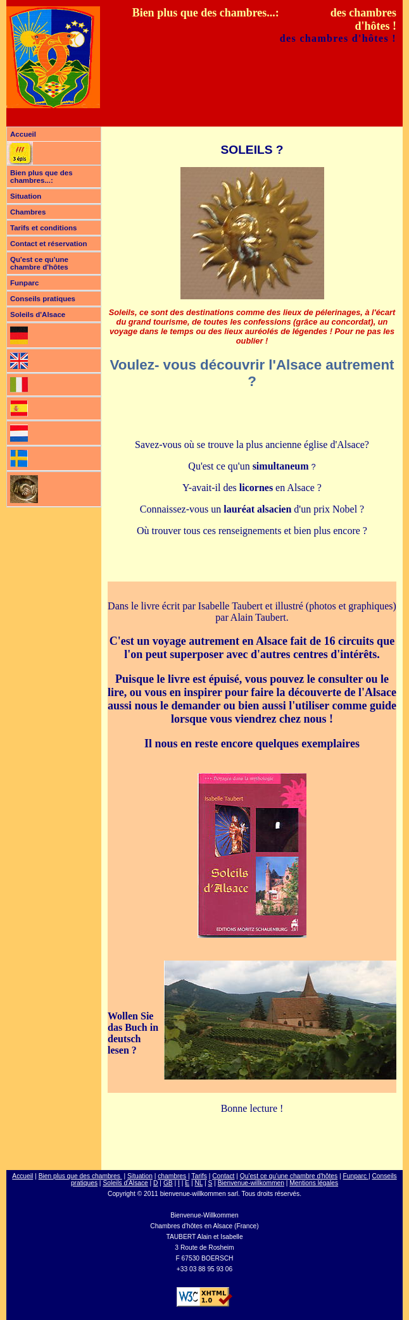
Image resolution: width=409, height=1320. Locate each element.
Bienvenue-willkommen (251, 1183)
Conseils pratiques (42, 298)
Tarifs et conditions (43, 228)
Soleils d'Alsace (37, 314)
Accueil (23, 134)
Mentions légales (313, 1183)
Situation (25, 196)
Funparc (24, 283)
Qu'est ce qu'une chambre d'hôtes (39, 263)
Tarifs (198, 1176)
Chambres (28, 212)
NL (198, 1183)
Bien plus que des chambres (80, 1176)
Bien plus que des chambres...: (41, 176)
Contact (223, 1176)
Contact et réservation (48, 243)
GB (168, 1183)
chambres (172, 1176)
